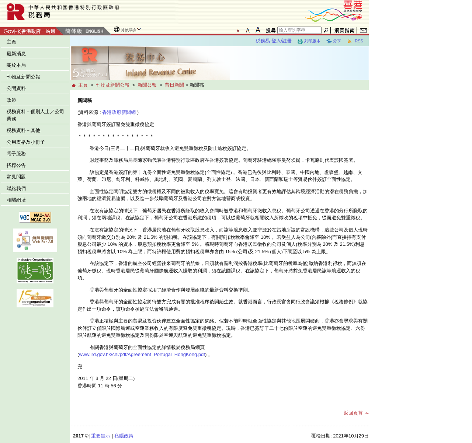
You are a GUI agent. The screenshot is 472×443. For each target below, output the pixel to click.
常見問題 (16, 176)
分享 (333, 41)
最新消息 (16, 53)
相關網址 (16, 200)
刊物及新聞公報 (23, 77)
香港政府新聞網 (119, 112)
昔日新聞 (174, 85)
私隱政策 (123, 436)
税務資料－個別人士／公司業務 (35, 115)
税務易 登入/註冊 (274, 40)
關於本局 (16, 65)
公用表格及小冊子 (26, 142)
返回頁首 (353, 413)
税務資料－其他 (23, 130)
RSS (355, 41)
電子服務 (16, 153)
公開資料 (16, 88)
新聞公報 (147, 85)
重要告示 (100, 436)
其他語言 (129, 30)
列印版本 (308, 41)
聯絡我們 (16, 188)
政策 (11, 100)
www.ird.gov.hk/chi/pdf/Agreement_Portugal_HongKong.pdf (142, 354)
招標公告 (16, 165)
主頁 (11, 42)
